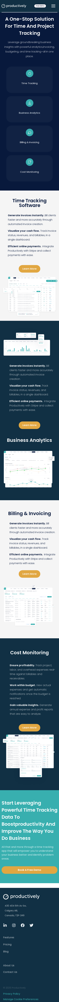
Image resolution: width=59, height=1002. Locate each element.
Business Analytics (29, 112)
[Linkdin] (5, 925)
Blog (5, 951)
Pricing (7, 944)
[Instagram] (14, 925)
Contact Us (10, 972)
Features (8, 937)
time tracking (29, 83)
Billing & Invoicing (29, 142)
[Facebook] (23, 925)
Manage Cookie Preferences (20, 999)
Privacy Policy (11, 994)
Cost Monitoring (29, 171)
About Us (8, 965)
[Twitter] (31, 925)
